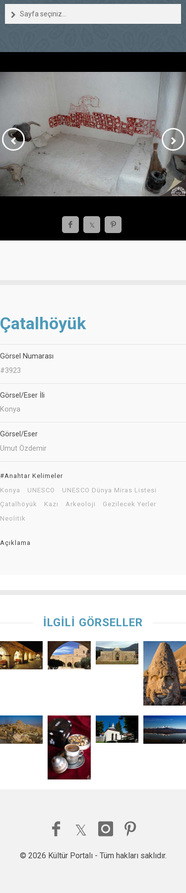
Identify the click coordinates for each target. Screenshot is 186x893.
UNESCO (41, 490)
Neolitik (13, 518)
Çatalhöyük (18, 504)
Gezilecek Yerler (129, 504)
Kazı (51, 504)
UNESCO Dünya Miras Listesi (109, 490)
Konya (10, 490)
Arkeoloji (80, 504)
